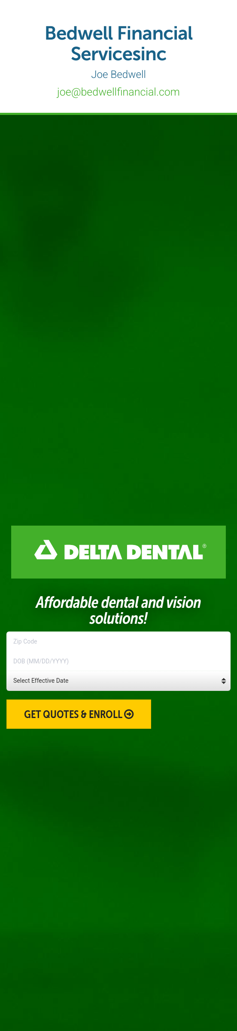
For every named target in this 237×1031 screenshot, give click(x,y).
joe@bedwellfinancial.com (118, 92)
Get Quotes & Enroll (79, 714)
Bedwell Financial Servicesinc (118, 51)
